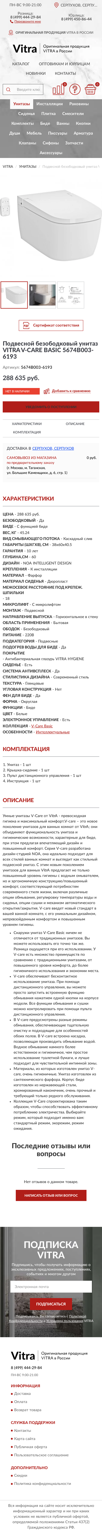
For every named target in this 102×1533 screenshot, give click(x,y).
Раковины (79, 104)
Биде (45, 124)
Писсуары (57, 133)
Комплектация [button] (27, 432)
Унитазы (21, 104)
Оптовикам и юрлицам (64, 64)
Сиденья (26, 114)
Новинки (36, 74)
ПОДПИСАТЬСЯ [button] (51, 1304)
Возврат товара (27, 1410)
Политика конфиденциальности (42, 1484)
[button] (25, 21)
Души (14, 133)
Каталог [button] (21, 64)
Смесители (73, 114)
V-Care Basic (42, 726)
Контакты (65, 74)
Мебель (34, 133)
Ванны (63, 124)
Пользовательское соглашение (41, 1455)
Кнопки (83, 124)
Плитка (48, 114)
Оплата (20, 1402)
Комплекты (22, 124)
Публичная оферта (30, 1447)
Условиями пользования (64, 1321)
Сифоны (51, 143)
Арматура (83, 133)
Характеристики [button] (27, 424)
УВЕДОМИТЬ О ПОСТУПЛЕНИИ (51, 407)
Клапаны (27, 143)
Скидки (20, 1476)
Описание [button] (75, 424)
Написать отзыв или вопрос (51, 1195)
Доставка (22, 1394)
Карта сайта (24, 1439)
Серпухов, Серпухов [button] (53, 449)
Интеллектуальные (53, 732)
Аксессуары (51, 153)
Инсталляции (49, 104)
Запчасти (74, 143)
